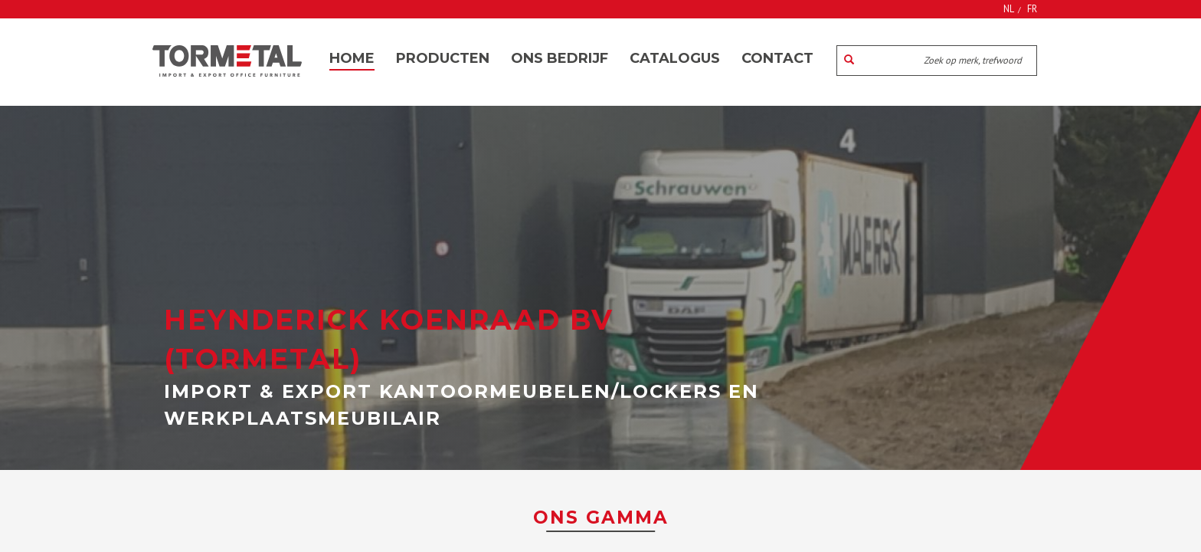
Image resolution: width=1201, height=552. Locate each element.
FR (1032, 8)
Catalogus (675, 58)
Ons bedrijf (559, 58)
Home (352, 58)
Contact (777, 58)
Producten (442, 58)
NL (1008, 8)
